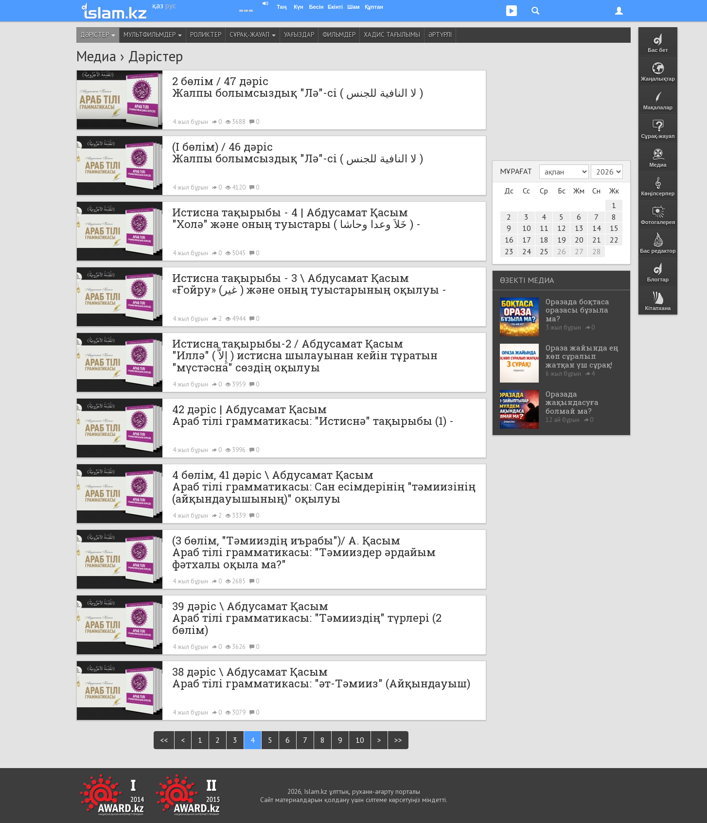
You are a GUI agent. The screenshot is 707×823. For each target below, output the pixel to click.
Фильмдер (338, 35)
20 (579, 240)
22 (614, 240)
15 (614, 228)
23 (509, 251)
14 (596, 228)
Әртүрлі (440, 35)
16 (509, 240)
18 (544, 240)
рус (170, 5)
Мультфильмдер (153, 35)
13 (579, 228)
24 (526, 251)
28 (596, 251)
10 (359, 740)
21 (596, 240)
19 (561, 240)
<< (164, 740)
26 (561, 251)
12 (561, 228)
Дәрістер (97, 35)
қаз (157, 5)
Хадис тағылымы (392, 35)
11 (544, 228)
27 (579, 251)
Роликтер (205, 35)
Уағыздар (299, 35)
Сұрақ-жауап (253, 35)
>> (398, 740)
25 (544, 251)
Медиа (96, 56)
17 (526, 240)
